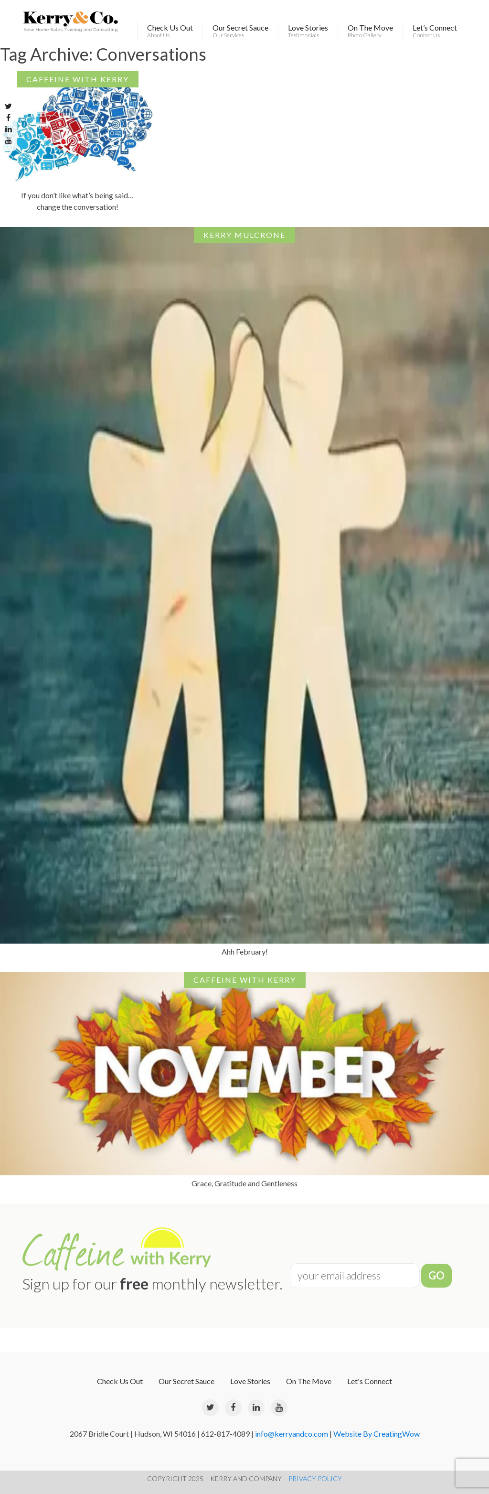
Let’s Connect (435, 31)
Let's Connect (369, 1381)
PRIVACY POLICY (315, 1478)
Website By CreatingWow (376, 1433)
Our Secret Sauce (240, 31)
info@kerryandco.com (291, 1433)
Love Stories (308, 31)
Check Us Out (170, 31)
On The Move (370, 31)
